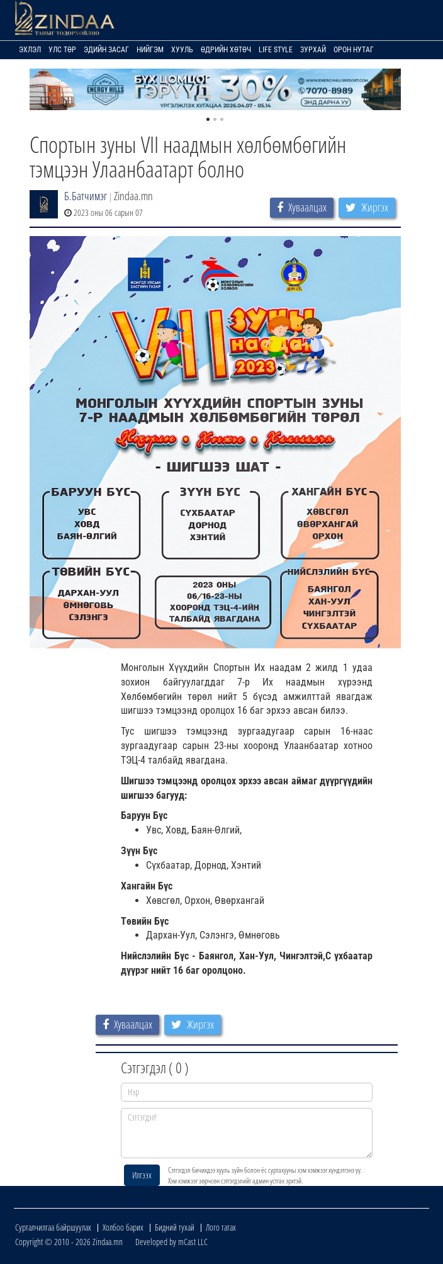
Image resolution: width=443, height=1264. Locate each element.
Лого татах (221, 1227)
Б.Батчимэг (85, 195)
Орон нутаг (354, 49)
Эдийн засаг (106, 49)
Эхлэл (30, 49)
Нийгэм (150, 49)
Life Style (276, 49)
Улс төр (62, 49)
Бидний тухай (174, 1227)
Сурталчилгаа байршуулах (53, 1227)
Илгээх (142, 1175)
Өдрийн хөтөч (226, 49)
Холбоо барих (123, 1227)
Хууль (182, 49)
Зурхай (313, 49)
